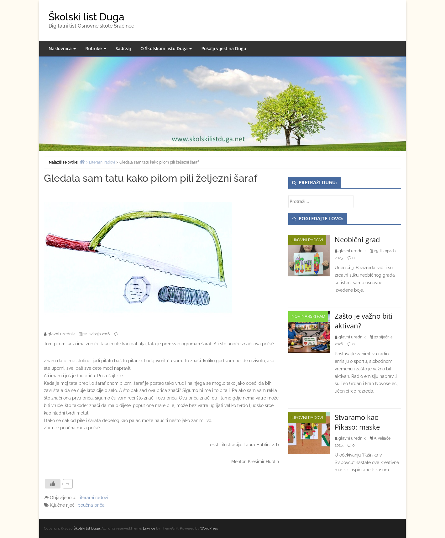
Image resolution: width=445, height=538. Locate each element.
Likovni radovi (307, 240)
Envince (149, 528)
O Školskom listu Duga (166, 48)
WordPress (209, 528)
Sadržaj (123, 48)
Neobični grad (357, 239)
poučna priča (91, 505)
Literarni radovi (92, 497)
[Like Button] (52, 483)
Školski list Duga (86, 17)
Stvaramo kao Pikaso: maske (357, 421)
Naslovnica (62, 48)
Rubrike (95, 48)
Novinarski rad (308, 316)
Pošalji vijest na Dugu (223, 48)
